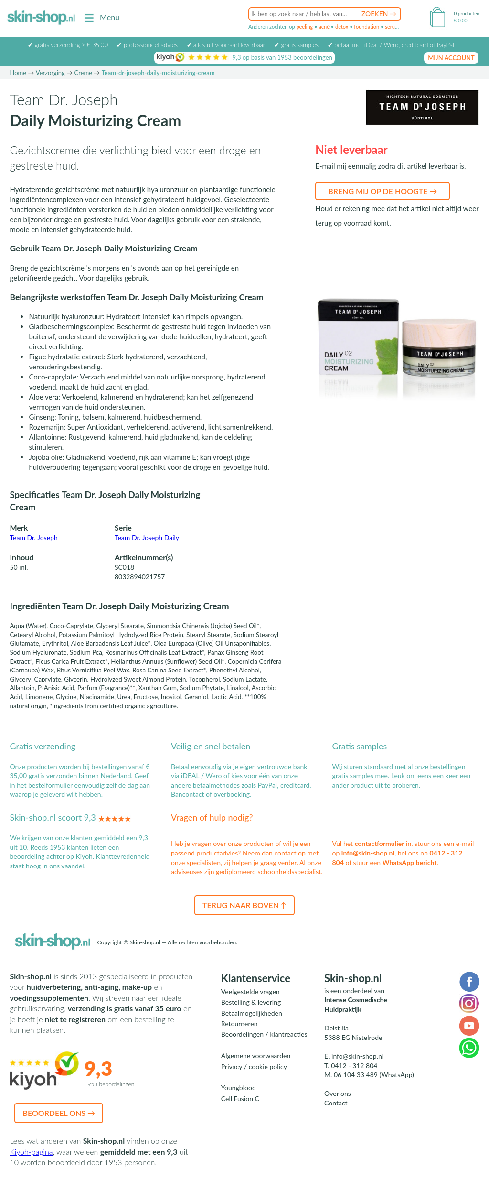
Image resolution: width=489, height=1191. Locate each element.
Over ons (337, 1093)
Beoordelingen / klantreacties (264, 1034)
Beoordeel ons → (58, 1112)
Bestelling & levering (251, 1002)
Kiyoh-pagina (31, 1151)
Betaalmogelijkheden (251, 1013)
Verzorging (50, 72)
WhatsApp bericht (410, 862)
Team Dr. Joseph (33, 537)
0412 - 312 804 (354, 1065)
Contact (336, 1103)
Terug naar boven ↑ (244, 904)
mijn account (451, 58)
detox (341, 26)
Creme (83, 72)
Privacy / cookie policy (254, 1066)
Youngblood (238, 1087)
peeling (304, 26)
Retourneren (239, 1023)
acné (324, 26)
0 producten (466, 13)
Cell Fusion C (240, 1098)
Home (18, 72)
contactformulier (379, 843)
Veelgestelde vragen (250, 991)
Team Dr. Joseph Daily (147, 537)
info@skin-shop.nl (367, 853)
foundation (366, 26)
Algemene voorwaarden (255, 1055)
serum (392, 26)
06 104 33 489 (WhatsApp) (374, 1075)
